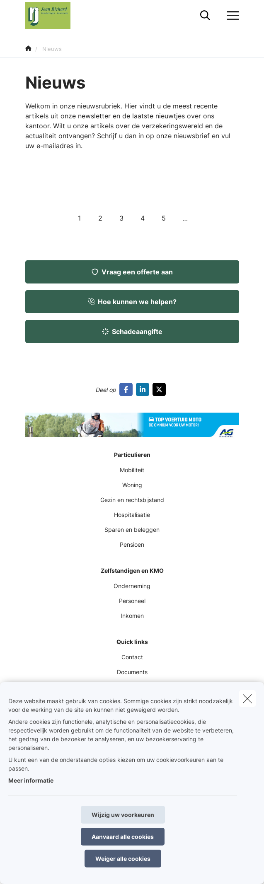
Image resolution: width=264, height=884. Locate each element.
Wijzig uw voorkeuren (123, 814)
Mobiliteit (132, 469)
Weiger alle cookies (122, 858)
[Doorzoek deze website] (205, 16)
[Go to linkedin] (144, 389)
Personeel (132, 600)
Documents (132, 671)
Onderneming (132, 585)
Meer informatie (30, 780)
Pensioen (132, 544)
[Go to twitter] (161, 389)
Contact (132, 657)
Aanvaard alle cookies (123, 836)
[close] (247, 698)
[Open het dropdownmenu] (231, 16)
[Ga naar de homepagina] (52, 15)
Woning (132, 484)
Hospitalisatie (132, 514)
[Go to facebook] (127, 389)
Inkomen (132, 615)
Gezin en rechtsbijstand (132, 499)
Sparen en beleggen (132, 529)
